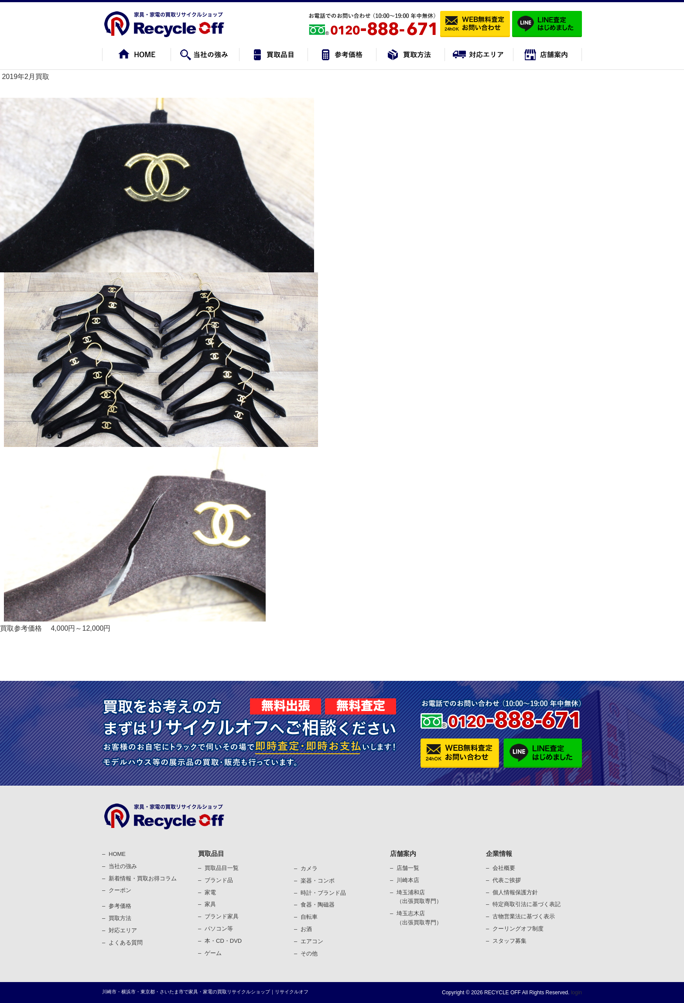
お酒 (306, 929)
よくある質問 (126, 942)
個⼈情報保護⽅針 (515, 892)
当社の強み (123, 866)
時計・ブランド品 (323, 893)
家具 (210, 904)
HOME (117, 854)
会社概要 (503, 868)
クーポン (120, 890)
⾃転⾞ (309, 917)
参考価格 (120, 906)
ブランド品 (219, 880)
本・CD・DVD (223, 941)
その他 (309, 953)
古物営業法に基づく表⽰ (523, 916)
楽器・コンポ (318, 880)
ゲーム (213, 953)
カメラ (309, 868)
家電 (210, 892)
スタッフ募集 (509, 941)
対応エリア (123, 930)
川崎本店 (408, 880)
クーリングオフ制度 (518, 928)
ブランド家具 (222, 916)
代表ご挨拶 (506, 880)
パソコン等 (219, 928)
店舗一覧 (408, 868)
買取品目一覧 (222, 868)
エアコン (312, 941)
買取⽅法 (120, 918)
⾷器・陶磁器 (318, 904)
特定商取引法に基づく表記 (526, 904)
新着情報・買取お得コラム (143, 878)
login (575, 992)
